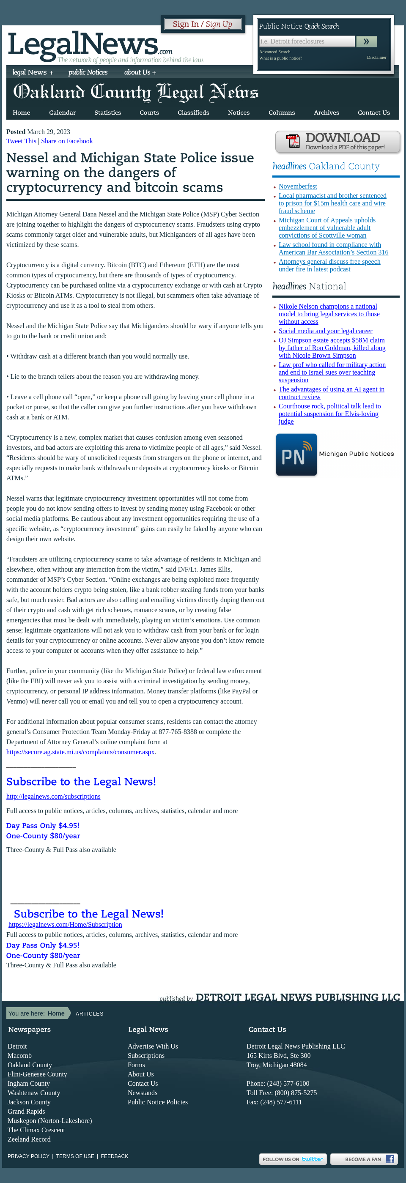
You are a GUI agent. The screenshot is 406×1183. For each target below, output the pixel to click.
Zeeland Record (29, 1139)
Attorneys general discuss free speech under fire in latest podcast (330, 265)
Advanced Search (275, 51)
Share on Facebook (67, 141)
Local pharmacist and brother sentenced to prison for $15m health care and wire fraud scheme (333, 203)
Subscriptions (146, 1055)
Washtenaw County (34, 1092)
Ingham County (29, 1083)
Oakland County (30, 1064)
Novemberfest (298, 186)
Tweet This (21, 141)
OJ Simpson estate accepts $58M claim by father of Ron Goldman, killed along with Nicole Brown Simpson (332, 348)
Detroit (17, 1046)
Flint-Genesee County (37, 1074)
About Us (141, 1074)
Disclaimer (377, 57)
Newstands (142, 1092)
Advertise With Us (153, 1046)
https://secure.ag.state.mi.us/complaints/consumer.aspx (80, 752)
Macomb (20, 1055)
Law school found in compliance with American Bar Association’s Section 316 (334, 248)
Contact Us (143, 1083)
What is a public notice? (280, 58)
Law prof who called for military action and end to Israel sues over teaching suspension (332, 372)
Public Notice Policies (158, 1102)
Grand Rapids (26, 1111)
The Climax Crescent (36, 1130)
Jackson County (29, 1102)
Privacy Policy (28, 1156)
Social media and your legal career (326, 330)
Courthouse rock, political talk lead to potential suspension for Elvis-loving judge (330, 414)
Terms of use (75, 1156)
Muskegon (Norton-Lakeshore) (50, 1120)
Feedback (115, 1156)
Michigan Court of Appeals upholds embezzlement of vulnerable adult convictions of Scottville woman (327, 227)
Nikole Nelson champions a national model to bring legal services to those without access (329, 314)
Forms (136, 1064)
